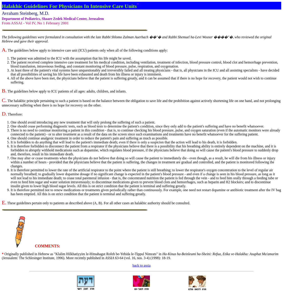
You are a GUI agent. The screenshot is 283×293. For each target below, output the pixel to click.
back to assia (141, 265)
